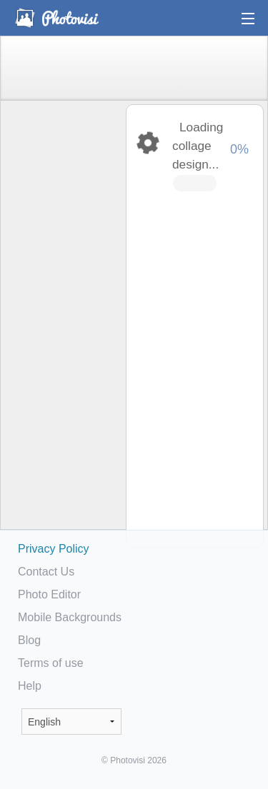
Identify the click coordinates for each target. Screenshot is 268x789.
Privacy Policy (53, 549)
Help (29, 686)
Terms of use (51, 663)
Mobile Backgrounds (69, 617)
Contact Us (46, 572)
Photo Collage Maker (56, 18)
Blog (29, 640)
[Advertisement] (62, 325)
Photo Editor (49, 594)
